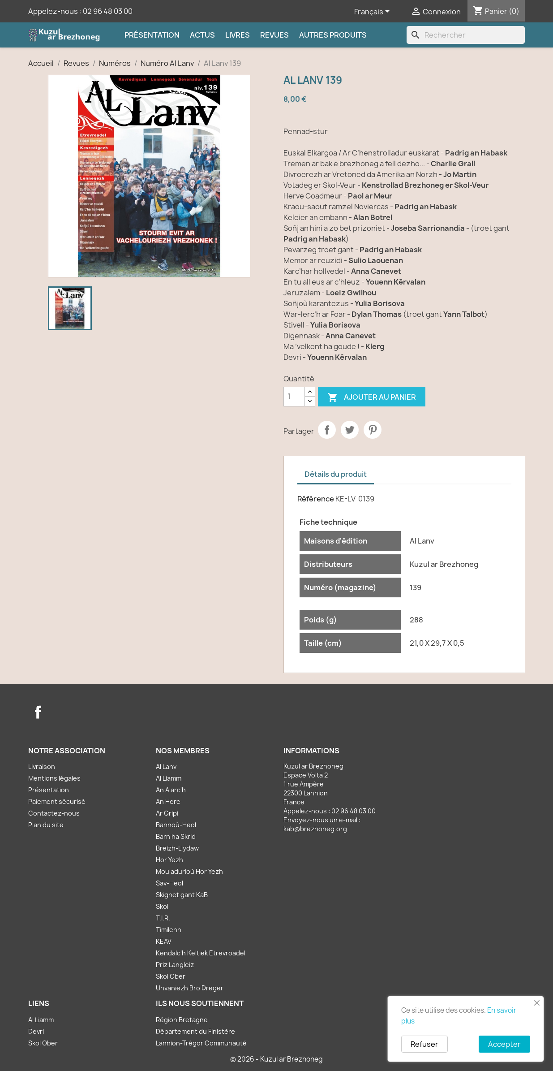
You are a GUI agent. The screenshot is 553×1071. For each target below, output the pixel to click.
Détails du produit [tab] (335, 474)
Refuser (424, 1044)
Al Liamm (168, 778)
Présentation (152, 35)
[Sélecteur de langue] (373, 12)
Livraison (41, 766)
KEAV (163, 941)
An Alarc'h (171, 790)
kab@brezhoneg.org (315, 829)
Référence (315, 499)
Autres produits (333, 35)
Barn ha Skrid (176, 836)
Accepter (504, 1044)
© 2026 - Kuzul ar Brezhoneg (276, 1059)
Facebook (38, 712)
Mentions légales (54, 778)
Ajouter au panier (371, 397)
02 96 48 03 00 (108, 11)
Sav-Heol (169, 883)
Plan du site (46, 825)
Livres (237, 35)
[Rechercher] (466, 35)
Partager (327, 430)
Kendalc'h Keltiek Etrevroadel (200, 953)
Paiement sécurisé (57, 801)
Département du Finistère (195, 1031)
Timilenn (168, 929)
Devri (36, 1031)
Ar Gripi (167, 813)
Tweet (350, 430)
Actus (202, 35)
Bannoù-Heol (176, 825)
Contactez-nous (54, 813)
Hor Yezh (169, 859)
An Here (168, 801)
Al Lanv (166, 766)
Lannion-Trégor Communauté (201, 1043)
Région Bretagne (182, 1019)
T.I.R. (163, 918)
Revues (274, 35)
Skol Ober (170, 976)
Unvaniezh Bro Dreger (189, 988)
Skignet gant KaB (182, 894)
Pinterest (373, 430)
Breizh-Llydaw (177, 848)
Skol (162, 906)
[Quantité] (294, 396)
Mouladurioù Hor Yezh (189, 871)
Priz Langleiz (175, 964)
